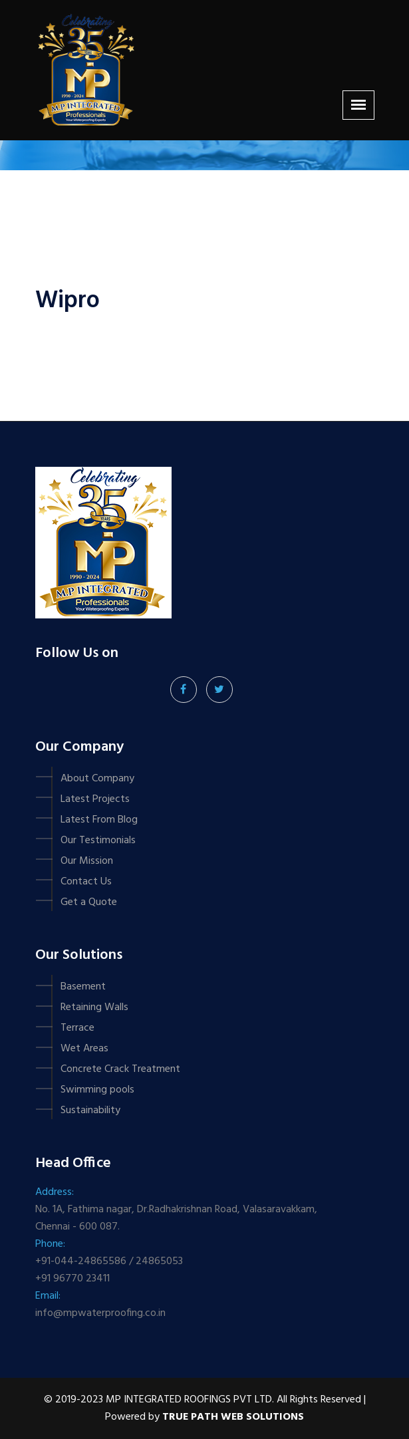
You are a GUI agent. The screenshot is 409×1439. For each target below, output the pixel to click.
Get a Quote (89, 902)
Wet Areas (84, 1048)
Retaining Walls (94, 1007)
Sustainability (90, 1110)
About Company (97, 778)
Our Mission (87, 861)
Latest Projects (95, 799)
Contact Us (86, 881)
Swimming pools (97, 1090)
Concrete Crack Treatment (120, 1069)
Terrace (77, 1028)
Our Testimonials (98, 840)
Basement (83, 986)
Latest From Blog (99, 820)
